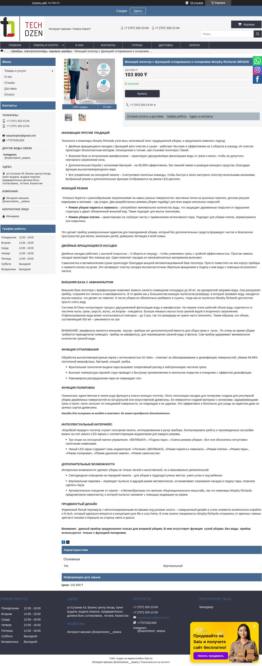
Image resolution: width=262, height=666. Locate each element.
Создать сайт (39, 2)
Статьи (137, 45)
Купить (142, 93)
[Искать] (258, 34)
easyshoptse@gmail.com (21, 135)
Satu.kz (148, 658)
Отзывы (9, 82)
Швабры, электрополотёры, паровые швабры (41, 51)
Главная (15, 45)
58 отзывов (196, 2)
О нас (79, 45)
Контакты (108, 45)
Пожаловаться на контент (155, 662)
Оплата (194, 45)
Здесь (137, 11)
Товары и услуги (45, 45)
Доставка (166, 45)
